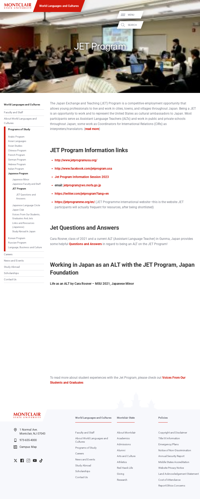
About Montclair (126, 432)
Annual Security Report (171, 456)
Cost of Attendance (169, 479)
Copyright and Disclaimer (172, 432)
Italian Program (16, 168)
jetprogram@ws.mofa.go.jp (82, 185)
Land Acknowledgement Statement (178, 473)
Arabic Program (16, 136)
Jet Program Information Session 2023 (82, 177)
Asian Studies (15, 145)
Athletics (122, 462)
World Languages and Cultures (59, 6)
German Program (17, 159)
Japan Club (18, 209)
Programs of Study (19, 129)
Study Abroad (12, 267)
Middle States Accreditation (173, 462)
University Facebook (22, 460)
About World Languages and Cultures (20, 121)
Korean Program (16, 238)
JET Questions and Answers (26, 196)
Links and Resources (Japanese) (23, 225)
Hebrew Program (17, 164)
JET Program (19, 188)
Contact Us (10, 279)
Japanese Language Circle (26, 205)
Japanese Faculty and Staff (26, 183)
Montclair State (126, 417)
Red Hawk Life (125, 467)
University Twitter (15, 460)
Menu (190, 15)
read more (92, 129)
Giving (120, 473)
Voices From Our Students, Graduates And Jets (26, 216)
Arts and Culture (126, 456)
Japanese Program (18, 173)
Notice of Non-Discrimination (174, 450)
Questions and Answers (85, 244)
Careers (8, 254)
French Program (16, 154)
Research (122, 479)
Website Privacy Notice (171, 467)
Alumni (121, 450)
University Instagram (28, 460)
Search (191, 24)
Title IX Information (169, 438)
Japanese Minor (20, 179)
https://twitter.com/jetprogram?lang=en (82, 193)
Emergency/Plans (168, 444)
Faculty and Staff (13, 112)
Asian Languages (17, 141)
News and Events (14, 260)
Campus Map (25, 447)
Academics (123, 438)
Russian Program (17, 242)
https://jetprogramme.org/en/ (75, 202)
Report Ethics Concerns (171, 485)
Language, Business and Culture (25, 247)
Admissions (124, 444)
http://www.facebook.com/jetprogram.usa (83, 168)
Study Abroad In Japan (23, 231)
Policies (163, 417)
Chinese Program (17, 150)
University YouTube (35, 460)
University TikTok (41, 460)
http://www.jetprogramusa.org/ (76, 160)
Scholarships (11, 273)
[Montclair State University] (18, 6)
